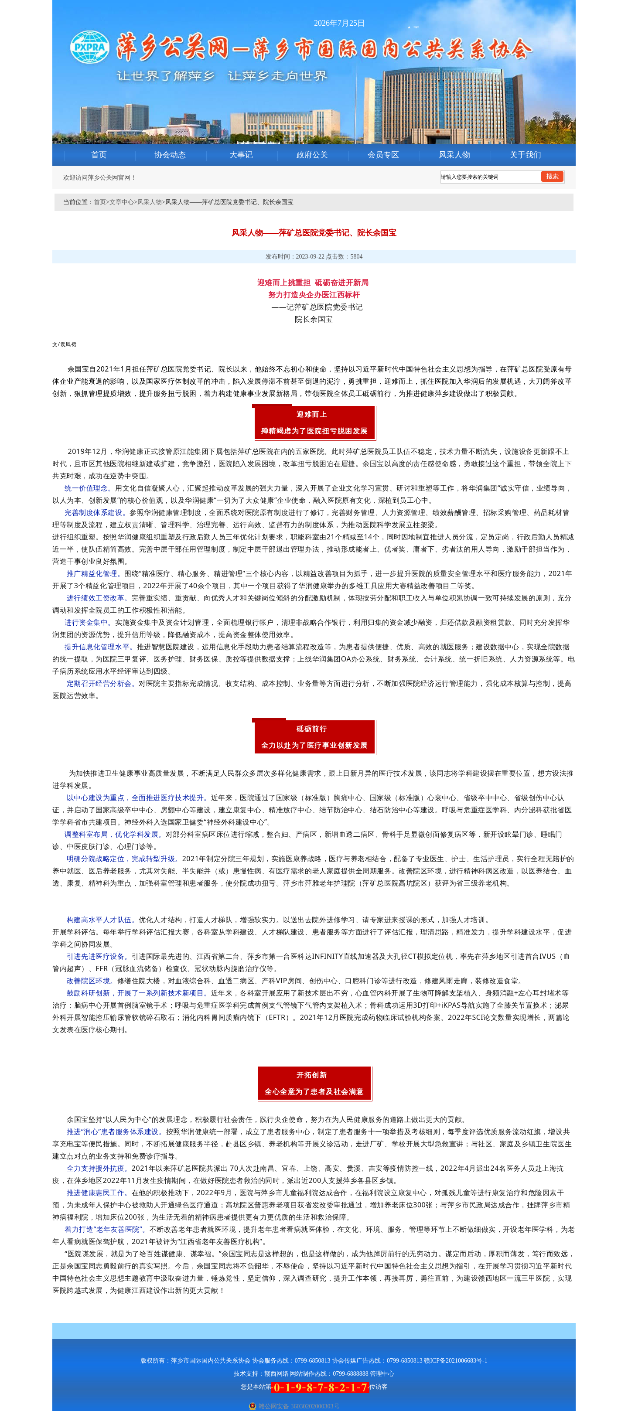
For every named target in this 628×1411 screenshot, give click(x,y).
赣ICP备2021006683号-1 (455, 1360)
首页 (99, 154)
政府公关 (312, 154)
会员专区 (383, 154)
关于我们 (525, 154)
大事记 (241, 154)
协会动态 (170, 154)
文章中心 (121, 202)
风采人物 (454, 154)
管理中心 (382, 1373)
